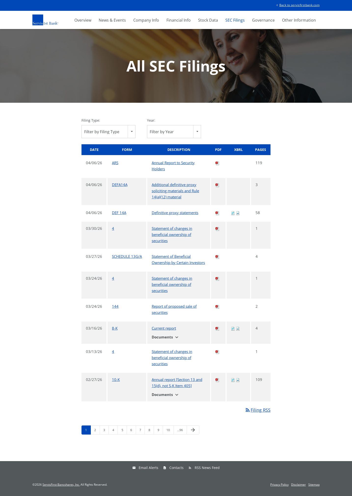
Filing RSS (258, 410)
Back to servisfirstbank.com (297, 5)
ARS (115, 162)
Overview (82, 20)
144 (115, 306)
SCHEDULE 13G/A (127, 256)
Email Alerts (148, 467)
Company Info (146, 20)
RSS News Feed (207, 467)
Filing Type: (90, 120)
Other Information (299, 20)
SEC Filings (235, 20)
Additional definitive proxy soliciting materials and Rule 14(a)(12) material (175, 190)
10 (168, 430)
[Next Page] (193, 430)
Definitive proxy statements (175, 212)
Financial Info (178, 20)
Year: (151, 120)
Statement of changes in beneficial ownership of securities (172, 234)
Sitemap (314, 484)
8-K (115, 328)
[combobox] (108, 131)
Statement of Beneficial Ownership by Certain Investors (178, 259)
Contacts (176, 467)
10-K (116, 379)
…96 (180, 430)
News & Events (112, 20)
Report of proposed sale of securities (174, 309)
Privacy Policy (279, 484)
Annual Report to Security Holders (173, 165)
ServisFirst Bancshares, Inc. (61, 484)
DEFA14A (119, 184)
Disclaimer (298, 484)
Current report (164, 328)
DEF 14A (119, 212)
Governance (263, 20)
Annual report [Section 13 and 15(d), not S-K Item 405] (177, 382)
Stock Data (208, 20)
